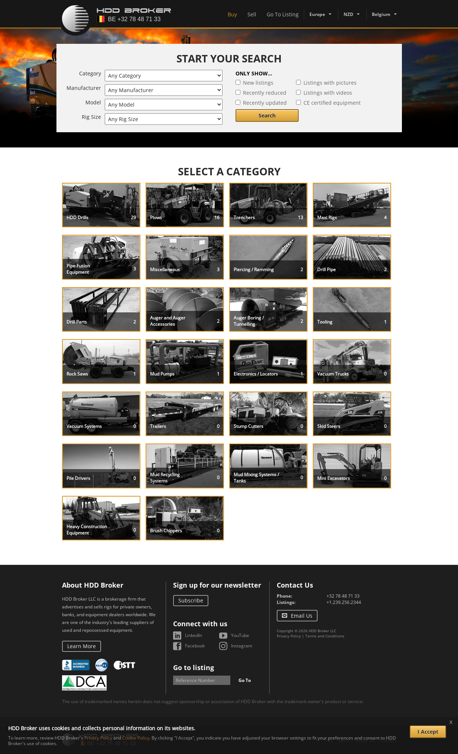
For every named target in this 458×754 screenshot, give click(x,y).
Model (93, 102)
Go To (244, 680)
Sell (251, 14)
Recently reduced (264, 92)
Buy (232, 14)
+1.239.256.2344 (344, 602)
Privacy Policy (289, 635)
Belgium (381, 14)
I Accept (428, 731)
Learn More (81, 646)
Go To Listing (283, 14)
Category (90, 73)
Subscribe (190, 600)
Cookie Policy (135, 738)
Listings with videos (327, 92)
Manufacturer (83, 87)
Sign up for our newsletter (217, 585)
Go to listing (193, 667)
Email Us (301, 615)
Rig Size (91, 116)
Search (267, 115)
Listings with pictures (330, 82)
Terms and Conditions (324, 635)
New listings (258, 82)
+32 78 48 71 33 (343, 596)
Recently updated (265, 102)
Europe (317, 14)
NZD (348, 14)
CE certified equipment (332, 102)
